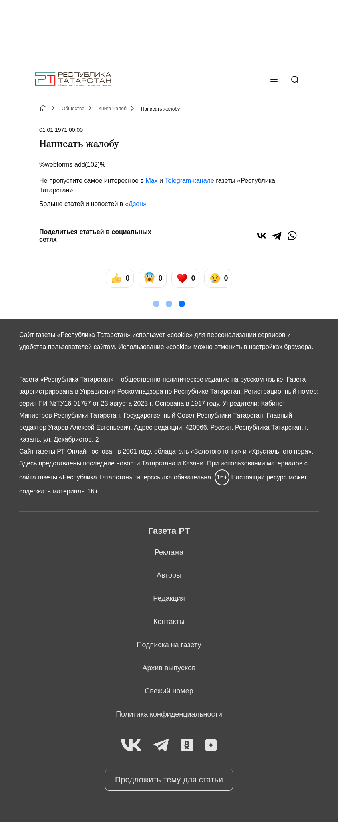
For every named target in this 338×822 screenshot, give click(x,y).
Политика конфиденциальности (169, 714)
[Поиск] (295, 79)
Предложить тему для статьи (169, 779)
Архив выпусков (168, 668)
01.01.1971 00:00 (61, 130)
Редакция (169, 598)
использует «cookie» (162, 334)
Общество (73, 108)
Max (151, 180)
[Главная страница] (73, 79)
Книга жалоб (113, 108)
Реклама (169, 552)
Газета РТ (169, 531)
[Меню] (274, 79)
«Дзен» (136, 203)
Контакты (169, 622)
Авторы (169, 575)
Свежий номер (169, 691)
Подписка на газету (169, 645)
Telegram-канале (189, 180)
